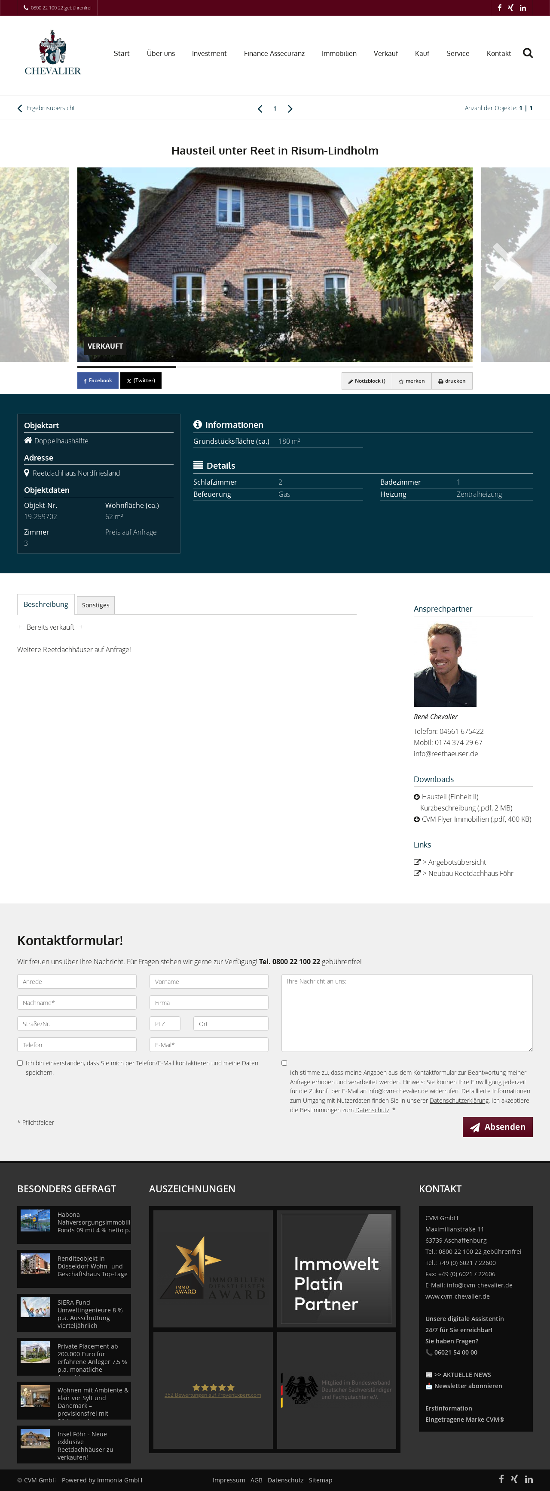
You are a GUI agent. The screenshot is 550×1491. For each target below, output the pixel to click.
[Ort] (231, 1023)
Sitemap (321, 1480)
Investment (209, 53)
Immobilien (339, 53)
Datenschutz (372, 1110)
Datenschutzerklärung (459, 1100)
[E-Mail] (209, 1044)
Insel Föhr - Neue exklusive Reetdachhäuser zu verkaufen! (85, 1445)
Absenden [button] (505, 1126)
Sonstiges (96, 605)
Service (458, 53)
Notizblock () (366, 380)
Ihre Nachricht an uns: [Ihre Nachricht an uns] (407, 1013)
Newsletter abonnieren (468, 1386)
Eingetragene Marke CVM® (464, 1419)
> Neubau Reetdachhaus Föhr (468, 873)
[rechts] (290, 108)
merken (412, 380)
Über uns (161, 53)
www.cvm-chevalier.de (457, 1296)
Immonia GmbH (119, 1480)
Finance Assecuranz (274, 53)
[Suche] (531, 59)
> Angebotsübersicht (454, 862)
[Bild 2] (225, 367)
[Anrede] (77, 981)
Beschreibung (46, 604)
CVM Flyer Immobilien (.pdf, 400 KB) (476, 819)
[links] (259, 108)
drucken (452, 380)
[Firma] (209, 1002)
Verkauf (386, 53)
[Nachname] (77, 1002)
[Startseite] (54, 52)
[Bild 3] (324, 367)
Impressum (229, 1480)
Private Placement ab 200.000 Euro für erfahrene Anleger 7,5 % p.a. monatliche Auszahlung (92, 1361)
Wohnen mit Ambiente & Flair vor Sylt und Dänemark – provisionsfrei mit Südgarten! (93, 1405)
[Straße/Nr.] (77, 1023)
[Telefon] (77, 1044)
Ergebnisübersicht (46, 108)
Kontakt (499, 53)
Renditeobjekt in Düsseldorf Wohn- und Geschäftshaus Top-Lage (93, 1266)
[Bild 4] (423, 367)
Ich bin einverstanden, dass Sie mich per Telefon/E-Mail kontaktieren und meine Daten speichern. (137, 1067)
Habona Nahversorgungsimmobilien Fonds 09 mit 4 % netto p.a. (98, 1222)
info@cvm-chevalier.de (480, 1285)
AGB (257, 1480)
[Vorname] (209, 981)
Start (122, 53)
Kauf (422, 53)
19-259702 (40, 516)
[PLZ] (165, 1023)
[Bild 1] (126, 367)
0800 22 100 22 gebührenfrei (61, 7)
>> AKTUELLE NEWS (462, 1374)
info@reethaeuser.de (446, 753)
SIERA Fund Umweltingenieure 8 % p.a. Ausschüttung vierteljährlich (90, 1314)
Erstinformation (448, 1408)
